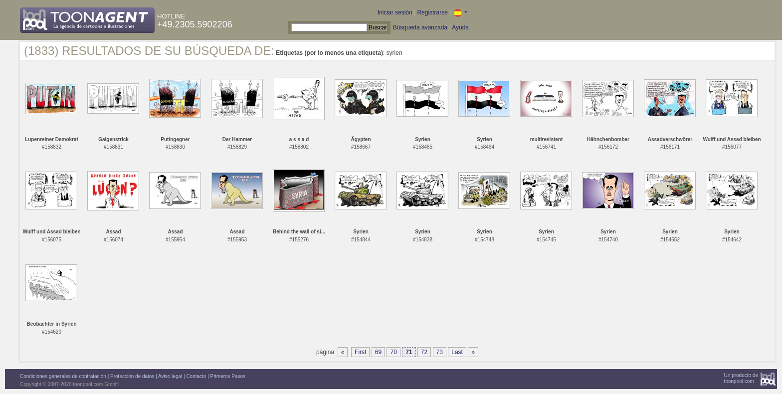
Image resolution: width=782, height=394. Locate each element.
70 (393, 352)
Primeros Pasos (228, 376)
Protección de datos (132, 376)
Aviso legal (170, 376)
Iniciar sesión (395, 12)
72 (424, 352)
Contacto (196, 376)
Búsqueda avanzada (420, 27)
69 (378, 352)
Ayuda (460, 27)
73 (439, 352)
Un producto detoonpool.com (741, 378)
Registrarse (432, 12)
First (360, 352)
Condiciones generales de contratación (63, 376)
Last (457, 352)
